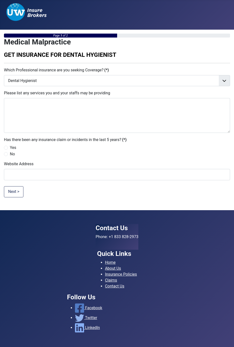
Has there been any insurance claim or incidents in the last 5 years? (65, 139)
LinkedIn (87, 327)
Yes (13, 147)
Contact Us (115, 286)
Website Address (19, 164)
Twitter (86, 317)
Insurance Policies (121, 274)
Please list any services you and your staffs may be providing (57, 93)
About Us (113, 268)
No (12, 154)
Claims (111, 280)
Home (110, 262)
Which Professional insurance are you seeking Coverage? (56, 70)
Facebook (88, 308)
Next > (13, 191)
